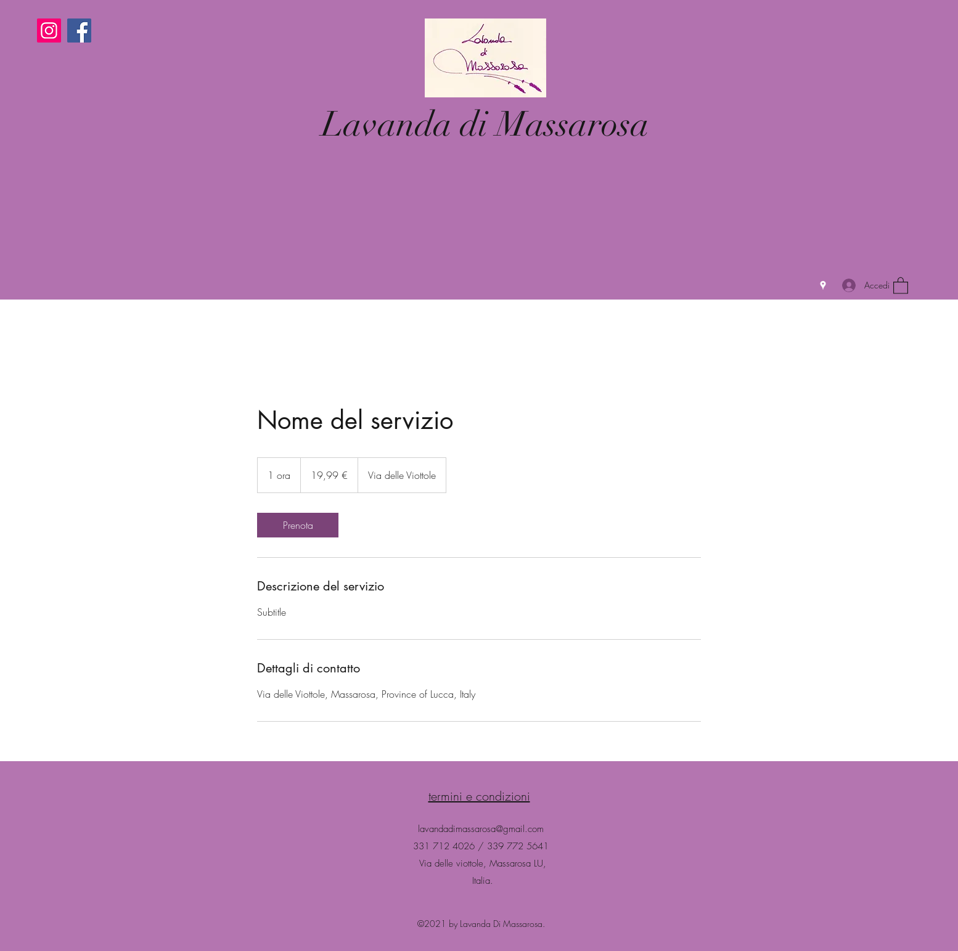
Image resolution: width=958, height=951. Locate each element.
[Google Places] (823, 285)
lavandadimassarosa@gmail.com (481, 829)
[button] (900, 285)
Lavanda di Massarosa (485, 124)
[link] (297, 525)
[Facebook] (79, 30)
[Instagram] (49, 30)
